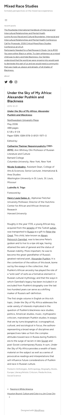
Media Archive (44, 372)
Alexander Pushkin (40, 258)
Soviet (44, 340)
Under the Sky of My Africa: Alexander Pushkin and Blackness (29, 97)
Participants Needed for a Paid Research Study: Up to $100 (31, 50)
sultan (53, 228)
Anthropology (34, 369)
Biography (45, 369)
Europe (10, 372)
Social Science (14, 375)
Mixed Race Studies (21, 6)
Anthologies (21, 369)
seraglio (31, 228)
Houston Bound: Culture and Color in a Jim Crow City (31, 393)
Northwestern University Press (23, 120)
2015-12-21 (12, 106)
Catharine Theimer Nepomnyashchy (26, 146)
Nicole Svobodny (16, 166)
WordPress (39, 410)
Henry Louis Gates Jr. (18, 198)
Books (54, 369)
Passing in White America (21, 389)
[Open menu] (6, 20)
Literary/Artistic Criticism (26, 372)
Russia (30, 231)
